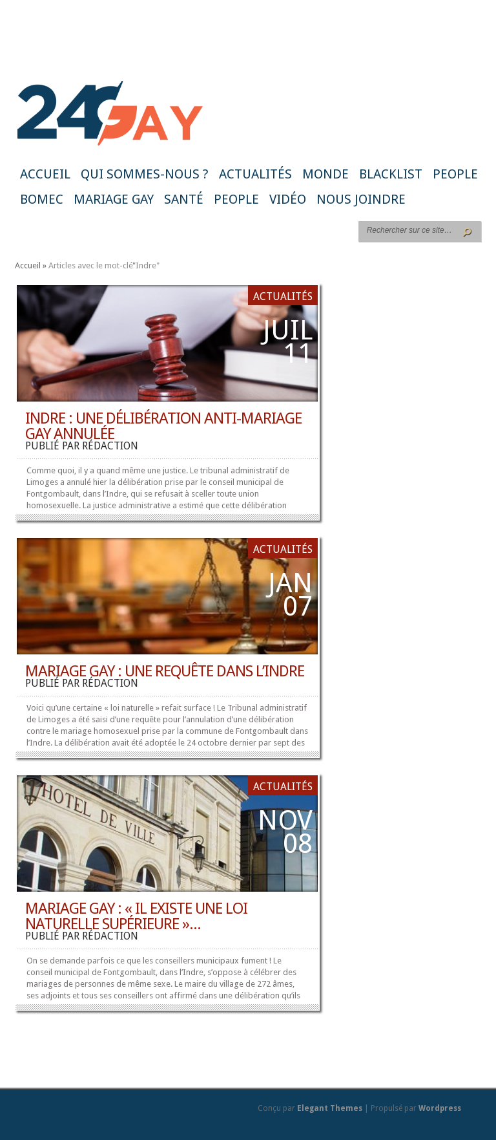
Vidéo (287, 199)
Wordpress (439, 1108)
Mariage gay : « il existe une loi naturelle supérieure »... (136, 916)
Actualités (255, 174)
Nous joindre (361, 199)
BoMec (41, 199)
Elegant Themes (329, 1108)
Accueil (45, 174)
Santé (183, 199)
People (455, 174)
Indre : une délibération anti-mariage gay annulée (163, 426)
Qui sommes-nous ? (145, 174)
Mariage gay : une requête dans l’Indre (164, 671)
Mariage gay (114, 199)
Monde (325, 174)
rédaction (110, 446)
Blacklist (390, 174)
